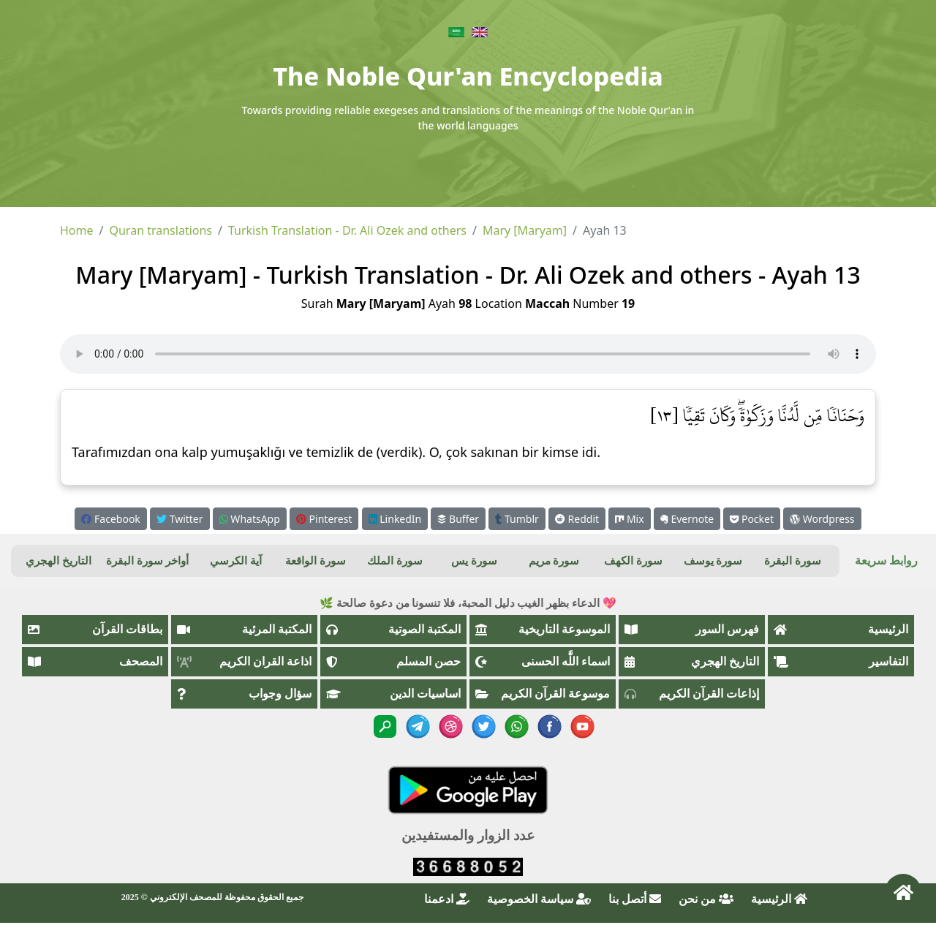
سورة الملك (395, 561)
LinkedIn (395, 519)
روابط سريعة (886, 560)
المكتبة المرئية (244, 629)
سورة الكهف (633, 561)
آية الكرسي (236, 561)
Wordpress (822, 519)
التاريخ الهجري (58, 561)
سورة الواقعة (315, 561)
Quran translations (160, 230)
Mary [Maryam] (525, 230)
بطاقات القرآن (95, 629)
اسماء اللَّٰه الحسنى (542, 661)
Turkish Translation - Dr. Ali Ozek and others (347, 230)
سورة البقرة (792, 561)
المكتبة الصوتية (393, 629)
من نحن (706, 899)
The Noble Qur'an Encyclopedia (468, 76)
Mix (629, 519)
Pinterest (324, 519)
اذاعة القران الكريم (244, 661)
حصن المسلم (393, 661)
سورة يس (474, 561)
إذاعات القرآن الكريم (691, 693)
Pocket (752, 519)
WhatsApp (249, 519)
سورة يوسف (713, 561)
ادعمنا (446, 899)
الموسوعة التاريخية (542, 629)
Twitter (179, 519)
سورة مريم (554, 561)
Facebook (110, 519)
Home (77, 230)
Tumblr (516, 519)
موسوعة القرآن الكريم (542, 693)
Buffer (458, 519)
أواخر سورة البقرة (147, 561)
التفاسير (841, 661)
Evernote (687, 519)
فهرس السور (691, 629)
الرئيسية (841, 629)
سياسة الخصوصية (539, 899)
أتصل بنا (634, 899)
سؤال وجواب (244, 693)
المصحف (95, 661)
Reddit (577, 519)
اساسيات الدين (393, 693)
